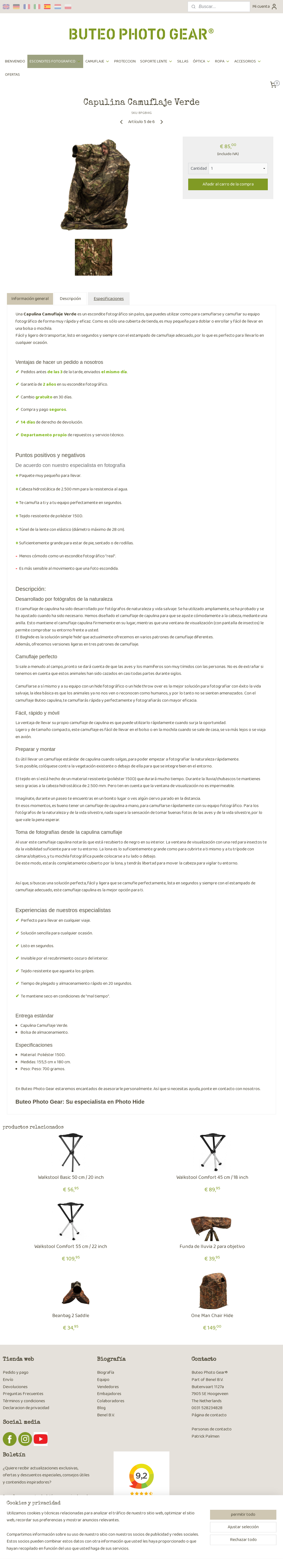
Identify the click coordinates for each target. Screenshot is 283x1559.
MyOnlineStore (196, 1548)
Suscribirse (17, 1511)
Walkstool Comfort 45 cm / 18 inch (212, 1178)
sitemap (130, 1548)
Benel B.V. (106, 1415)
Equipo (103, 1379)
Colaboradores (110, 1401)
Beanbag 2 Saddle (70, 1316)
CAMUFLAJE (97, 61)
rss (139, 1548)
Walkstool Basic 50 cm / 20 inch (71, 1178)
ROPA (222, 61)
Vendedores (108, 1386)
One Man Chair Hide (212, 1316)
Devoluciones (15, 1386)
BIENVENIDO (15, 61)
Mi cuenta (264, 6)
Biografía (105, 1372)
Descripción (70, 298)
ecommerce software (156, 1548)
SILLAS (182, 61)
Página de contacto (209, 1415)
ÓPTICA (202, 61)
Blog (101, 1407)
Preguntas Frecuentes (23, 1393)
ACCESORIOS (247, 61)
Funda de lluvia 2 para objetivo (212, 1247)
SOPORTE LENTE (156, 61)
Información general (30, 298)
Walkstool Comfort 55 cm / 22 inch (70, 1247)
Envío (8, 1379)
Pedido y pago (15, 1372)
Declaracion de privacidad (26, 1407)
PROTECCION (125, 61)
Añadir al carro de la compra (228, 184)
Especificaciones (109, 298)
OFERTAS (12, 75)
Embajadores (109, 1393)
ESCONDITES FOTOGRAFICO (55, 61)
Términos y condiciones (24, 1401)
